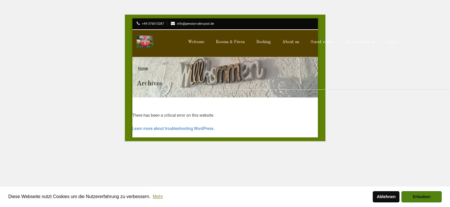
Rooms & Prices (230, 42)
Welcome (196, 42)
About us (290, 42)
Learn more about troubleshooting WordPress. (173, 128)
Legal (393, 42)
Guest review (323, 42)
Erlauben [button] (421, 196)
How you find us (360, 42)
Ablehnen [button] (386, 196)
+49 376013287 (150, 24)
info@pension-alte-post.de (192, 24)
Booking (263, 42)
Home (143, 68)
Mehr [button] (157, 196)
